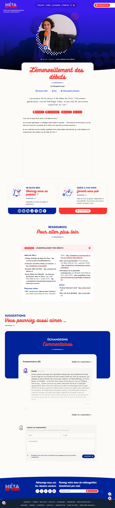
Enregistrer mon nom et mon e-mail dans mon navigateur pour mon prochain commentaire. (53, 456)
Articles (43, 502)
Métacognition (68, 91)
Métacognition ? (84, 502)
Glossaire (56, 5)
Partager (66, 112)
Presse (32, 505)
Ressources (38, 112)
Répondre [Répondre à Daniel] (87, 404)
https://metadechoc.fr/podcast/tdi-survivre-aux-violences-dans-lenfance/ (75, 256)
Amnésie (76, 91)
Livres (48, 5)
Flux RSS (77, 112)
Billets (52, 502)
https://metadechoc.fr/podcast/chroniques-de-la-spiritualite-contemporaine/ (75, 277)
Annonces (71, 502)
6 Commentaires (52, 112)
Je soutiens (83, 211)
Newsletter (60, 505)
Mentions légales (87, 505)
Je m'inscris (92, 491)
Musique (24, 505)
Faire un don (102, 5)
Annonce (51, 59)
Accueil (44, 59)
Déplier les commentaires (81, 362)
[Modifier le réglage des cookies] (3, 502)
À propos (65, 5)
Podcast (41, 5)
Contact (50, 505)
